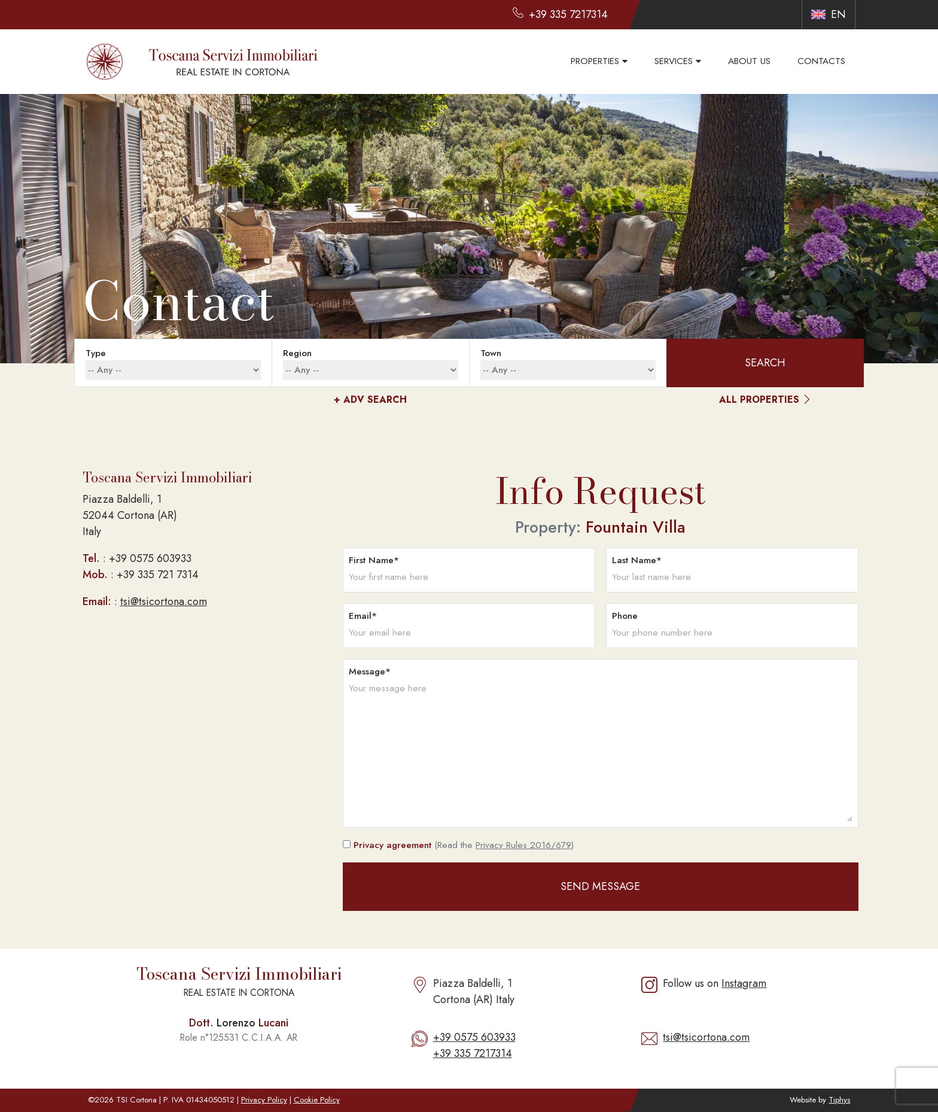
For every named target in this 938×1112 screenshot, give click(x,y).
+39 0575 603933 (474, 1037)
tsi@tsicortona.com (163, 601)
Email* (363, 615)
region (297, 353)
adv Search (370, 399)
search (765, 362)
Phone (625, 615)
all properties (765, 400)
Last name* (637, 560)
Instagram (743, 983)
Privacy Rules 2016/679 (523, 845)
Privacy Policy (264, 1099)
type (96, 353)
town (490, 353)
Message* (370, 671)
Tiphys (839, 1099)
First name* (374, 560)
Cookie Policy (317, 1099)
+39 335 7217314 (472, 1053)
